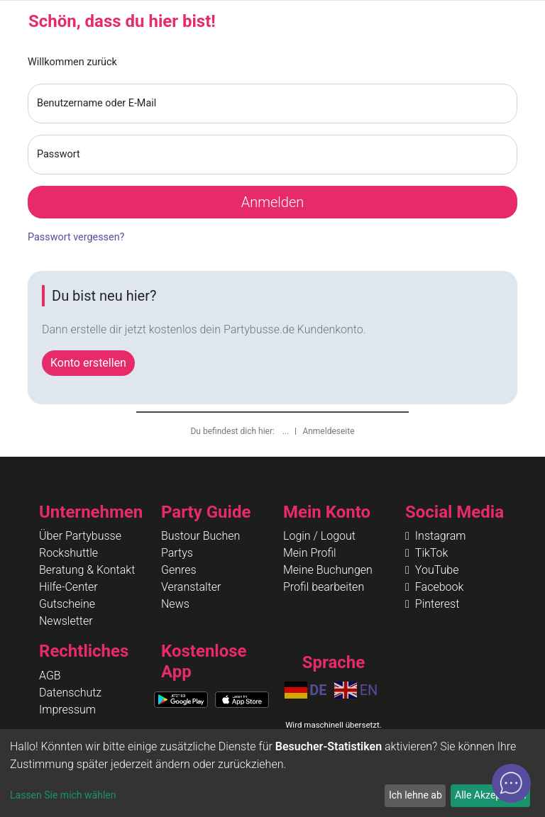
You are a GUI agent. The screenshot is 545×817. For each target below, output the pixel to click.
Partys (177, 553)
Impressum (67, 709)
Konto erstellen (88, 362)
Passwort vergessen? (76, 237)
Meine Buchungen (328, 570)
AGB (50, 675)
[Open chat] (511, 783)
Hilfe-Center (68, 587)
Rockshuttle (68, 553)
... (286, 431)
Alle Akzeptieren (490, 795)
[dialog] (272, 773)
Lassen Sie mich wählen (63, 795)
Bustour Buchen (200, 536)
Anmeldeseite (328, 431)
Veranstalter (191, 587)
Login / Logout (319, 536)
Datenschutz (70, 692)
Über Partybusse (80, 536)
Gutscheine (67, 604)
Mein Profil (309, 553)
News (175, 604)
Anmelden (272, 202)
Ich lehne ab (415, 795)
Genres (179, 570)
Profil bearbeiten (323, 587)
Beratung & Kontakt (87, 570)
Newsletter (66, 621)
